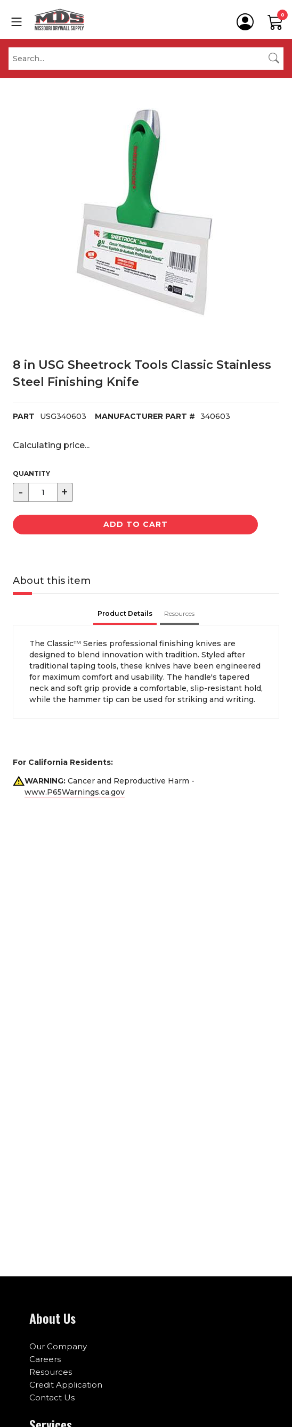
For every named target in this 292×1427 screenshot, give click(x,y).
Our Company (58, 1346)
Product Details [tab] (125, 613)
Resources (50, 1372)
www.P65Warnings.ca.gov (75, 792)
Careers (45, 1359)
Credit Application (65, 1385)
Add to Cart (135, 524)
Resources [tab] (179, 613)
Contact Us (52, 1397)
